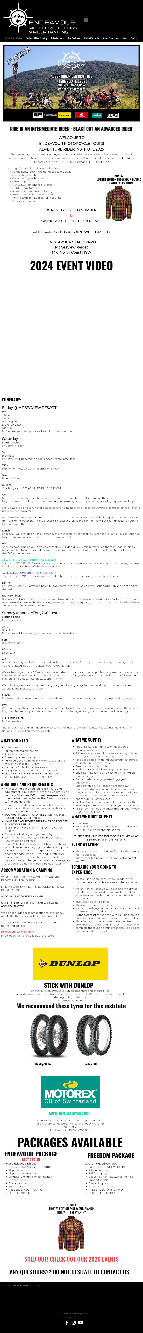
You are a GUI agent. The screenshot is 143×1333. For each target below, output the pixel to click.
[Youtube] (80, 1322)
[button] (85, 19)
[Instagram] (73, 1322)
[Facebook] (66, 1322)
